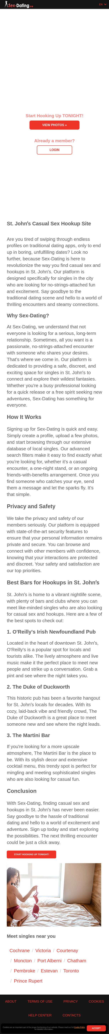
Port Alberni (50, 961)
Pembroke (24, 970)
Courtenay (67, 950)
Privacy (70, 1001)
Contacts (72, 1015)
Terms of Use (40, 1001)
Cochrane (19, 950)
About (11, 1001)
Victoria (43, 950)
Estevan (49, 970)
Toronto (71, 970)
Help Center (40, 1015)
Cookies (96, 1001)
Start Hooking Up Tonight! (46, 852)
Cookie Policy (79, 1027)
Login (54, 150)
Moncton (23, 961)
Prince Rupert (28, 981)
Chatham (76, 961)
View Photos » (54, 125)
